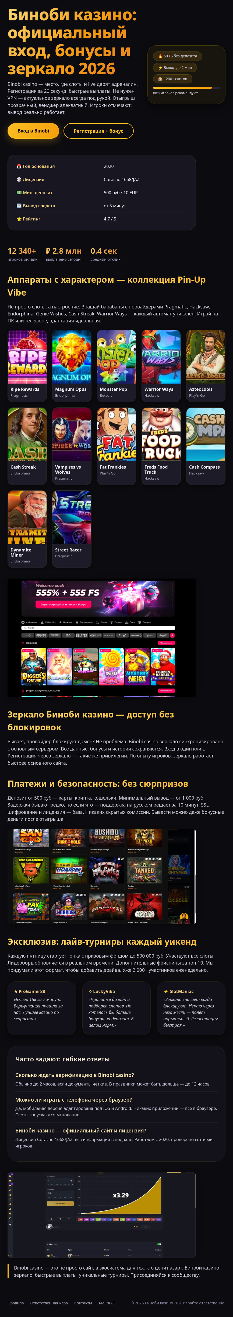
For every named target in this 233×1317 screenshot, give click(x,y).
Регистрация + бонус (101, 131)
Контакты (83, 1303)
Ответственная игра (49, 1303)
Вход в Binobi (34, 130)
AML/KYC (106, 1303)
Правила (16, 1303)
